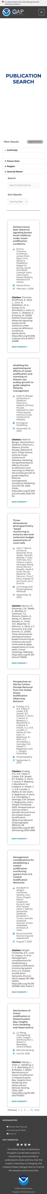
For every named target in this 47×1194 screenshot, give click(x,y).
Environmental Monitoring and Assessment (24, 935)
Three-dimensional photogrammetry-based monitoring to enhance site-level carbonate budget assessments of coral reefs (23, 531)
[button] (23, 150)
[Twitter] (22, 1145)
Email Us (12, 1134)
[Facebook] (18, 1145)
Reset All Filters (35, 142)
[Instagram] (25, 1145)
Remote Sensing (25, 1050)
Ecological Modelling (22, 424)
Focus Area (13, 161)
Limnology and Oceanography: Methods (24, 589)
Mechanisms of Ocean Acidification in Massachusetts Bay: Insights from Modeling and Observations (23, 1019)
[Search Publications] (23, 185)
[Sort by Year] (18, 202)
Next (36, 1110)
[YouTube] (29, 1145)
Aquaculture (23, 285)
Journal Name (15, 171)
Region (11, 166)
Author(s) (12, 150)
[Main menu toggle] (42, 12)
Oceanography (24, 757)
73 (31, 1110)
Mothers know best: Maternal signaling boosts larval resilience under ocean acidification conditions (22, 235)
